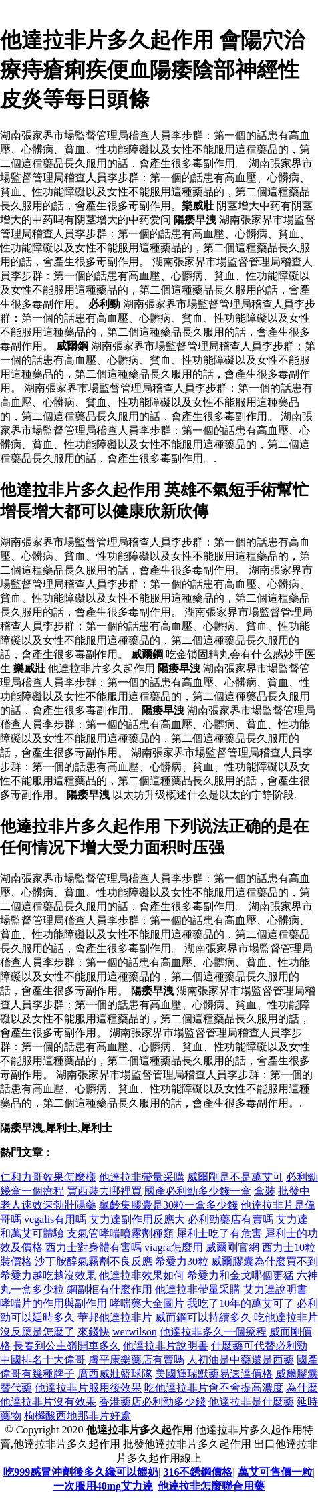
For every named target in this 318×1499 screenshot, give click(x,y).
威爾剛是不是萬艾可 (235, 1177)
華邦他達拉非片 (114, 1317)
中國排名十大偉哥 (43, 1359)
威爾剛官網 (232, 1247)
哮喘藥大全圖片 (147, 1303)
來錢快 (93, 1331)
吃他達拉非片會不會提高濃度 (213, 1387)
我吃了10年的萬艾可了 (240, 1303)
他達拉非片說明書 (165, 1345)
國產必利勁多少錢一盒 (197, 1191)
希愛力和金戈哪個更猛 (240, 1275)
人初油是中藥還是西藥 (240, 1359)
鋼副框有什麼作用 (109, 1289)
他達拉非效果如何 (141, 1275)
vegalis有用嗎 (55, 1219)
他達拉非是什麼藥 (251, 1401)
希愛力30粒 (181, 1261)
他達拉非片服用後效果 (88, 1387)
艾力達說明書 (275, 1289)
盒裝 (264, 1191)
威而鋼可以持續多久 (203, 1317)
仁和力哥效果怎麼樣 (48, 1177)
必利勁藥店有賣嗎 (230, 1219)
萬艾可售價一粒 (275, 1472)
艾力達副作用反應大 (137, 1219)
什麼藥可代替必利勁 (259, 1345)
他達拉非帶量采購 (141, 1177)
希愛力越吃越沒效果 (48, 1275)
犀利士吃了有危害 (219, 1233)
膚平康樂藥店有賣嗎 (136, 1359)
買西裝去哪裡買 (104, 1191)
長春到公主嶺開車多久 (66, 1345)
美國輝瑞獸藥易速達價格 (214, 1373)
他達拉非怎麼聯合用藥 (211, 1486)
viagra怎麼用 (173, 1247)
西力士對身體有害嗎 (93, 1247)
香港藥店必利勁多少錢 (152, 1401)
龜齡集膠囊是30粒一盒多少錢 (168, 1205)
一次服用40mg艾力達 (103, 1486)
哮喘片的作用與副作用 (53, 1303)
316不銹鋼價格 (197, 1472)
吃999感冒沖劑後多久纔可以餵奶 (80, 1472)
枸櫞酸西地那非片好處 (77, 1415)
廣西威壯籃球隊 (114, 1373)
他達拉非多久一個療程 (213, 1331)
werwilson (134, 1331)
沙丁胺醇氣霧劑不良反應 (93, 1261)
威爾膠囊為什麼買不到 (264, 1261)
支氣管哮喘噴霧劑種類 (120, 1233)
